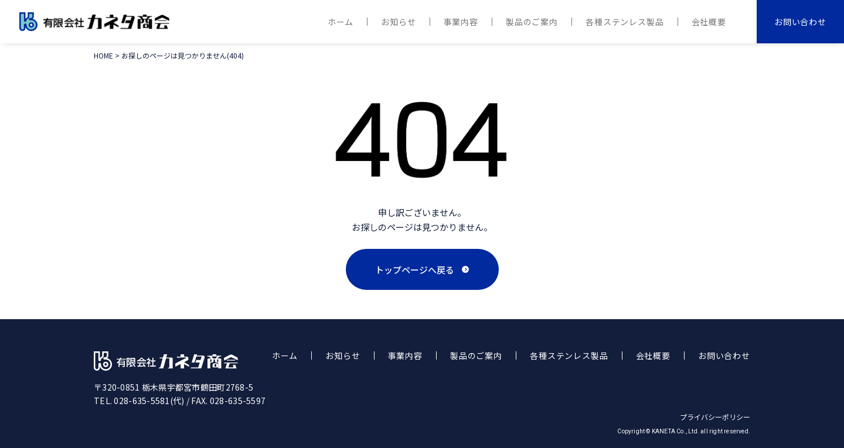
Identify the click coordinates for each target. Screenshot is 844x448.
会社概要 (709, 22)
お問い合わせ (800, 22)
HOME (103, 55)
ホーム (341, 22)
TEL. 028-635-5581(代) (139, 400)
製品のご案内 (532, 22)
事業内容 (461, 22)
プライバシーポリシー (715, 417)
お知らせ (398, 22)
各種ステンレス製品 (625, 22)
